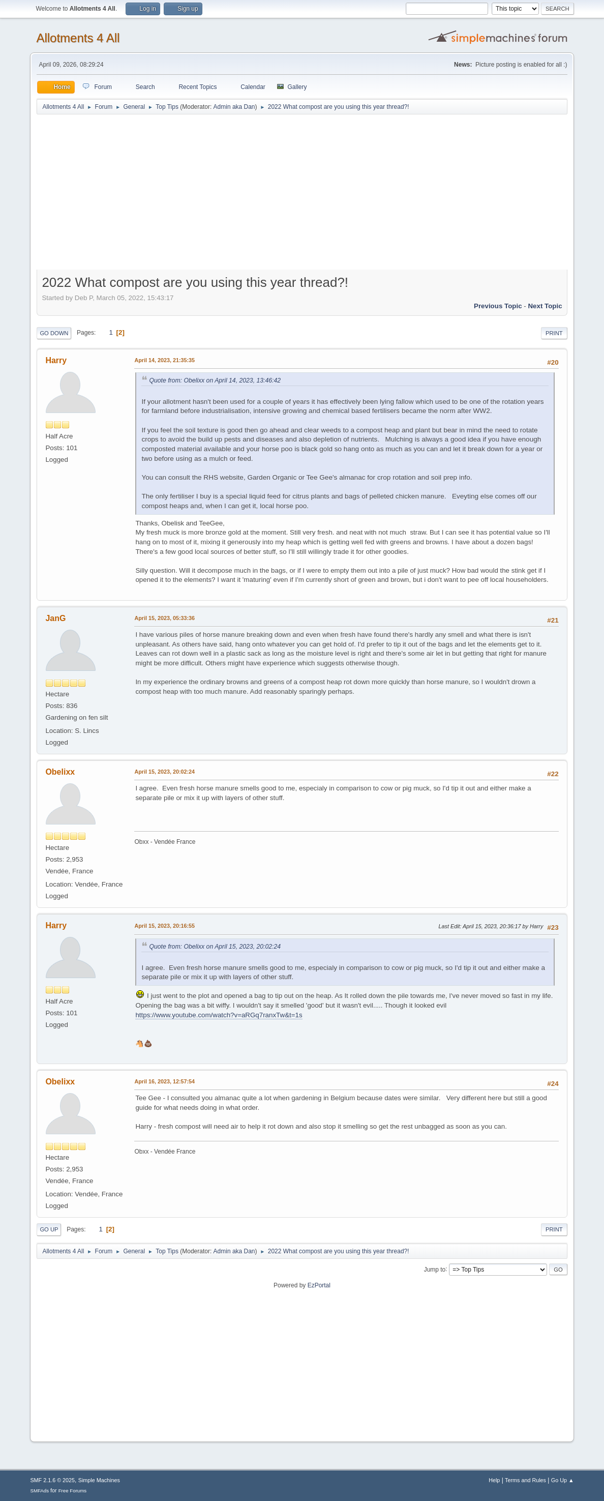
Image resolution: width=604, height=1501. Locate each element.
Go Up (49, 1229)
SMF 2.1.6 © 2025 (52, 1480)
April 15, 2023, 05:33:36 (164, 618)
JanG (55, 618)
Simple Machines (99, 1480)
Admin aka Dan (234, 106)
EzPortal (319, 1285)
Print (554, 333)
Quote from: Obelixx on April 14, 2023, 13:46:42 (215, 380)
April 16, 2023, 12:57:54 (164, 1081)
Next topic (545, 306)
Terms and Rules (525, 1480)
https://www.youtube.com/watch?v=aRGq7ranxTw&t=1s (218, 1015)
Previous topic (498, 306)
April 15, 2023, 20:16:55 (164, 926)
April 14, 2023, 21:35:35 (164, 360)
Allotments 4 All (77, 38)
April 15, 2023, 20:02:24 (164, 772)
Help (494, 1480)
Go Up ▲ (562, 1480)
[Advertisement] (302, 194)
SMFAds (39, 1490)
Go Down (54, 333)
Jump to (435, 1269)
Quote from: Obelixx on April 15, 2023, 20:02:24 (215, 946)
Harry (56, 360)
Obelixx (60, 772)
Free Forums (72, 1490)
